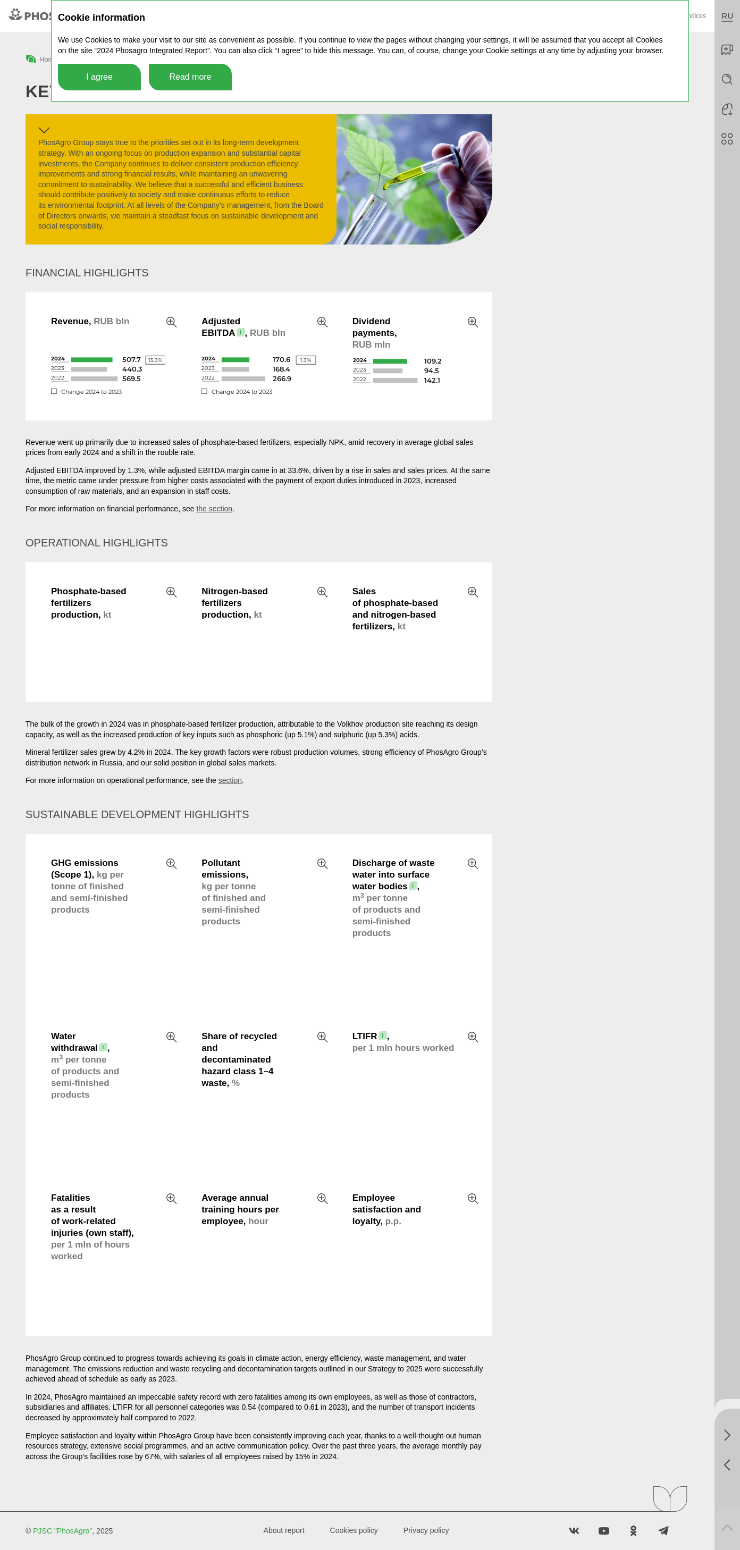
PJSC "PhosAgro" (62, 1531)
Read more (190, 76)
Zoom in (171, 322)
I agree (99, 76)
